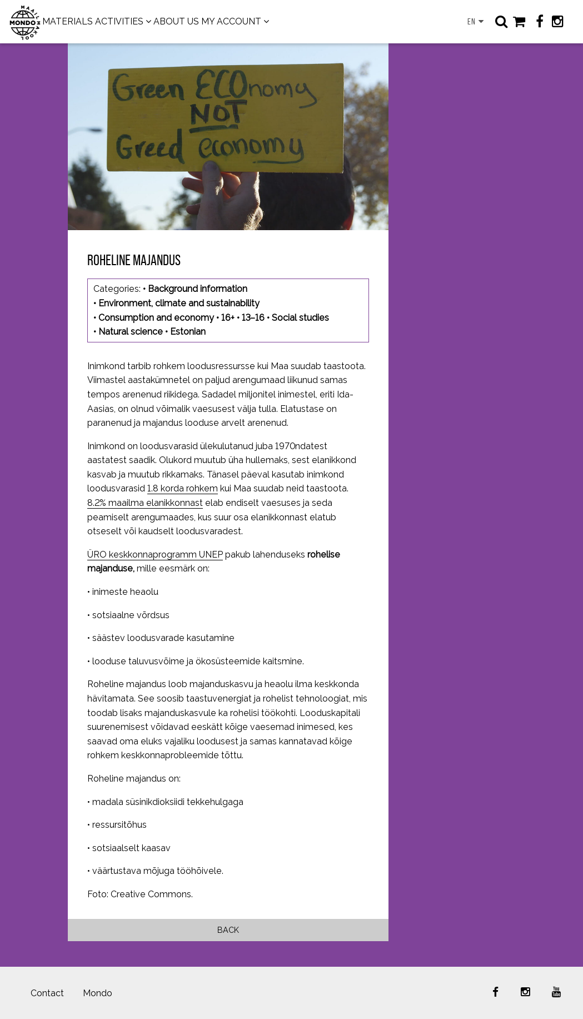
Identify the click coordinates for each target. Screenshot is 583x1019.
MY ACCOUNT (231, 21)
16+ (228, 317)
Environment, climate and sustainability (179, 303)
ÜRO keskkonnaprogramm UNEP (155, 554)
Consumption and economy (156, 317)
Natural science (130, 331)
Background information (197, 289)
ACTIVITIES (119, 21)
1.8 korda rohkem (182, 488)
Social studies (300, 317)
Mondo (97, 993)
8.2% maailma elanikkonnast (145, 503)
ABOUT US (176, 21)
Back (228, 930)
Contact (47, 993)
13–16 (253, 317)
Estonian (188, 331)
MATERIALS (67, 21)
